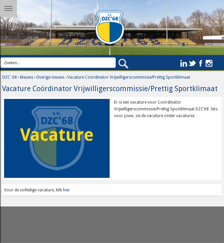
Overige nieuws (50, 77)
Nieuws (26, 77)
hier (66, 190)
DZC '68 (9, 77)
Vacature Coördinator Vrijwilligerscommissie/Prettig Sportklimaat (128, 77)
